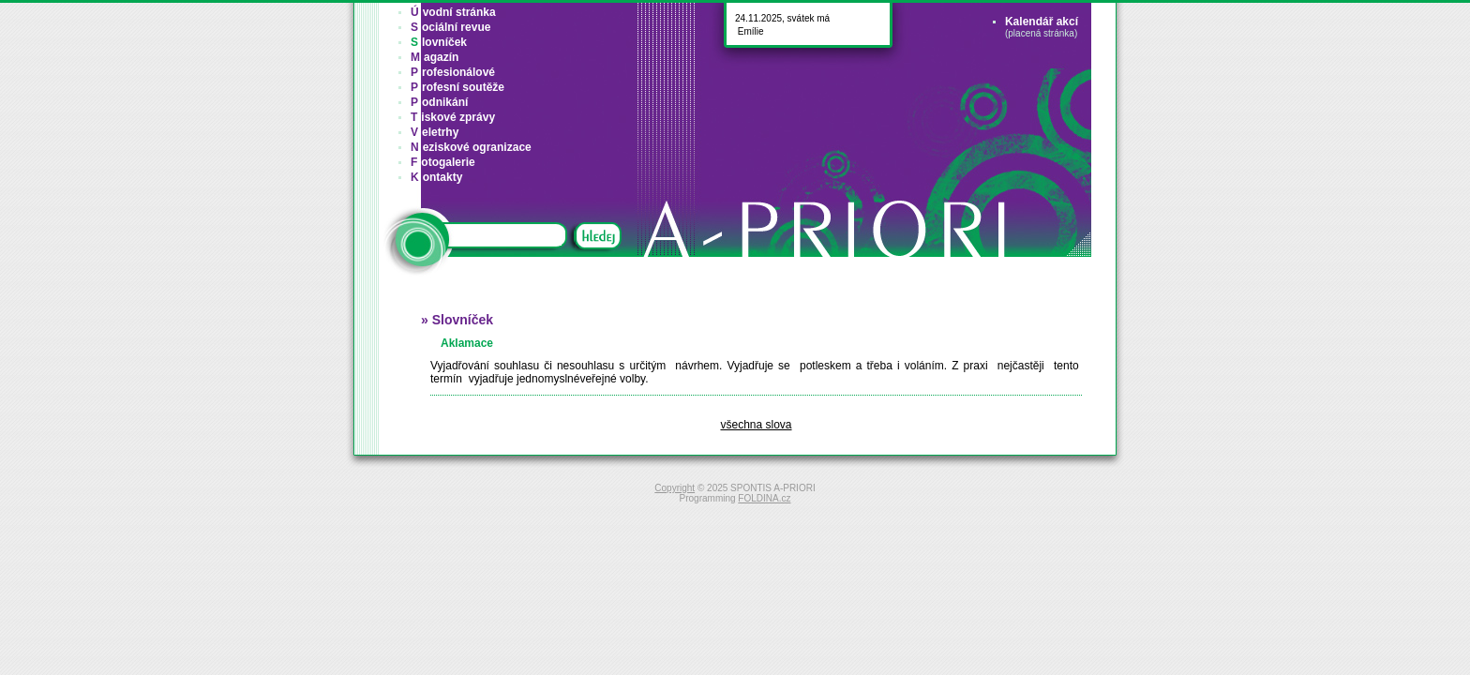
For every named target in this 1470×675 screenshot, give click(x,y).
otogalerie (443, 162)
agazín (434, 57)
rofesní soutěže (457, 87)
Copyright (674, 488)
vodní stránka (453, 12)
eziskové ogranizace (471, 147)
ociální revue (450, 27)
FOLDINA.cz (764, 498)
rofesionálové (453, 72)
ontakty (436, 177)
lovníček (439, 42)
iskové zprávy (453, 117)
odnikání (439, 102)
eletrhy (434, 132)
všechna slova (755, 424)
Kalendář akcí (1041, 21)
